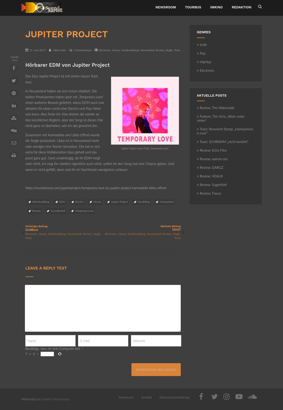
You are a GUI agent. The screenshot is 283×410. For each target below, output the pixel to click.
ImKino (216, 7)
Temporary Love (84, 210)
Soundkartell (58, 210)
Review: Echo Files (212, 150)
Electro (79, 201)
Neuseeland (147, 50)
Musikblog (144, 201)
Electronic (105, 50)
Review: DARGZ (210, 167)
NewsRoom (165, 7)
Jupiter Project (119, 201)
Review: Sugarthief (212, 185)
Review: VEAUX (210, 176)
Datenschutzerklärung (174, 397)
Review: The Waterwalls (216, 108)
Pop (201, 53)
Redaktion (241, 7)
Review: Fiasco (209, 193)
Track (177, 50)
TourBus (193, 7)
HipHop (204, 62)
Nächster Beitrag (142, 227)
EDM (62, 201)
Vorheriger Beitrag (64, 227)
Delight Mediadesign (55, 399)
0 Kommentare (82, 50)
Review (159, 50)
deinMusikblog (40, 201)
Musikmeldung (129, 50)
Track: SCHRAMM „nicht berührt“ (222, 142)
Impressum (126, 397)
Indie (202, 45)
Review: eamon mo (212, 159)
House (116, 50)
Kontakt (146, 397)
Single (169, 50)
